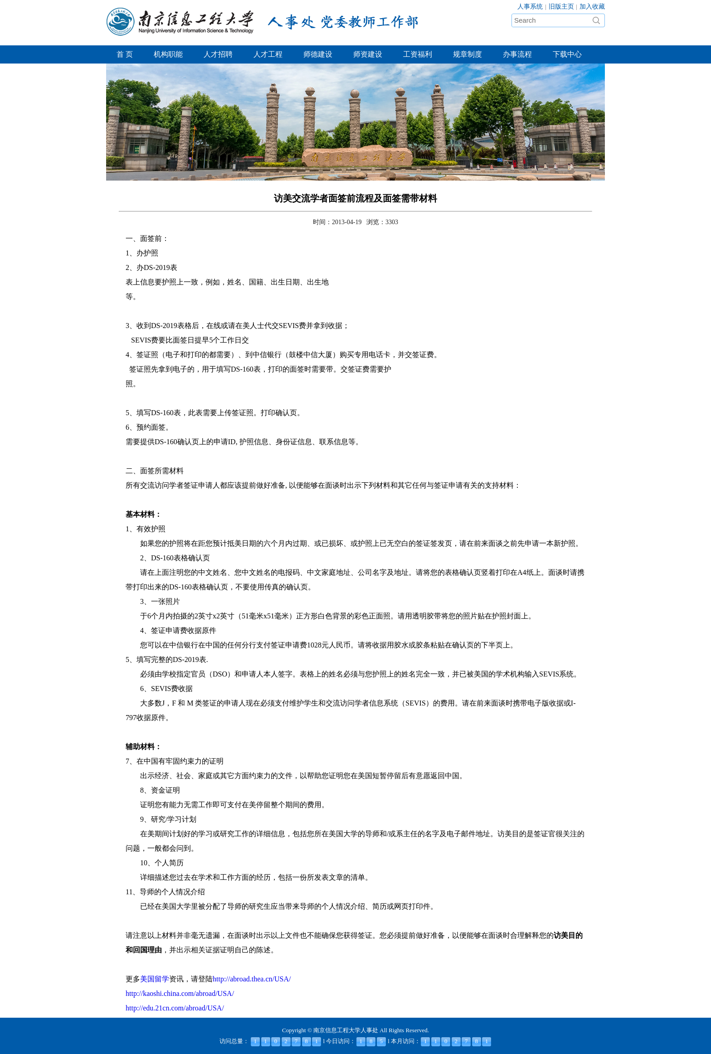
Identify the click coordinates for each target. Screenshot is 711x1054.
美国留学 (154, 979)
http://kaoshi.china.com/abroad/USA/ (180, 993)
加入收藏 (592, 6)
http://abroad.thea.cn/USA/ (252, 979)
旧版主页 (561, 6)
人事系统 (530, 6)
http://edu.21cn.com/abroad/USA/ (175, 1008)
